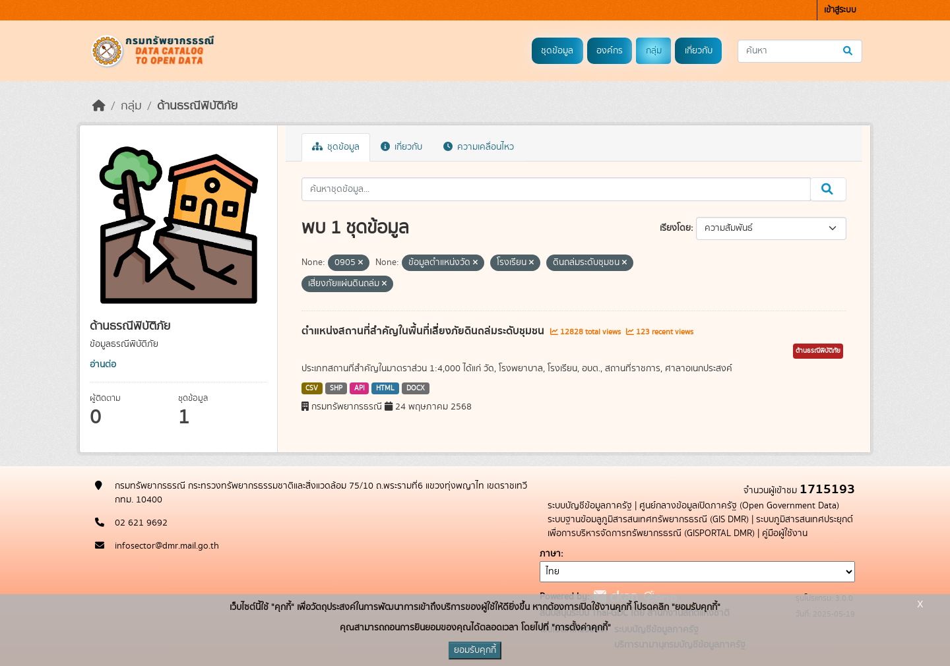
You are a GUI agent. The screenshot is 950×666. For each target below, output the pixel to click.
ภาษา (550, 553)
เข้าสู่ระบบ (840, 10)
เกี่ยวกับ (698, 50)
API (359, 388)
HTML (385, 388)
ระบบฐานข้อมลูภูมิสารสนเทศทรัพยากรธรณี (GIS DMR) (648, 519)
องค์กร (609, 50)
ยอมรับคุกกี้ (475, 650)
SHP (336, 388)
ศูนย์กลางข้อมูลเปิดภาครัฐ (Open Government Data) (739, 505)
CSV (311, 388)
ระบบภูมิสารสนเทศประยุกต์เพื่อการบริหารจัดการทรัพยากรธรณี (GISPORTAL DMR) (700, 526)
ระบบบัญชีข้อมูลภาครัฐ (590, 505)
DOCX (415, 388)
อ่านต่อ (103, 364)
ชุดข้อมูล (557, 50)
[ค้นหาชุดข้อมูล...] (800, 51)
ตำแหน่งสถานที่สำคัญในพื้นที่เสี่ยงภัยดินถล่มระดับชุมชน (424, 331)
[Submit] (849, 51)
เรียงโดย (675, 228)
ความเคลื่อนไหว (478, 147)
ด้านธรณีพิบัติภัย (197, 106)
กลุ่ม (654, 50)
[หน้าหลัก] (99, 106)
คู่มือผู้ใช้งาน (785, 533)
